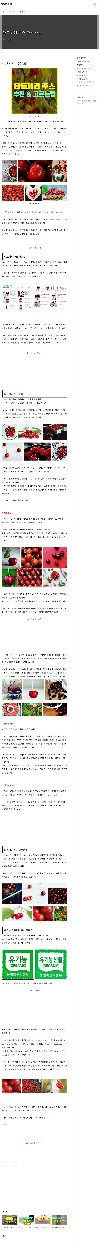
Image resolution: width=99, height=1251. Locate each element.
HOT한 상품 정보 (82, 79)
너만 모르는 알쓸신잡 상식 (86, 82)
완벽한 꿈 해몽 (82, 75)
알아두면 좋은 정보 (83, 61)
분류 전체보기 (81, 58)
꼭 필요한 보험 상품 (83, 68)
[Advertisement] (34, 369)
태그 (12, 12)
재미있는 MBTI (82, 72)
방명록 (22, 12)
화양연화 (6, 4)
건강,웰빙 (80, 65)
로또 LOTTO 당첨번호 (84, 85)
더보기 (4, 1125)
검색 (90, 4)
